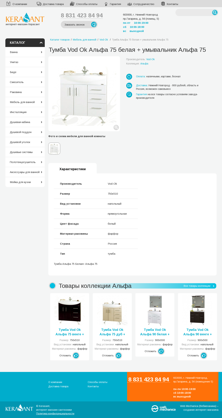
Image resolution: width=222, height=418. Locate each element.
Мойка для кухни (20, 182)
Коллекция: (137, 63)
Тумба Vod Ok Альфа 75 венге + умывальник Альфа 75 (70, 332)
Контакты (172, 4)
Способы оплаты (86, 4)
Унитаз (14, 62)
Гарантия (115, 4)
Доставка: (142, 85)
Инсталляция (18, 112)
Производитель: (140, 59)
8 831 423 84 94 (82, 15)
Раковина (16, 92)
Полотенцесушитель (23, 162)
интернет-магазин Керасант (25, 19)
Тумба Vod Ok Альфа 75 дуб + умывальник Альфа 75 (112, 332)
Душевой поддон (21, 132)
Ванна (14, 52)
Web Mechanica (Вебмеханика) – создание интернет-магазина (199, 408)
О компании (20, 4)
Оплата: (141, 76)
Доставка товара (53, 4)
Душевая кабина (20, 122)
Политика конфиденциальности (55, 413)
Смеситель (17, 82)
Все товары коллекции (197, 285)
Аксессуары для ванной (25, 172)
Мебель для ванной (22, 102)
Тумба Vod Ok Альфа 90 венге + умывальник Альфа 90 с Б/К (197, 332)
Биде (13, 72)
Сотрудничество (143, 4)
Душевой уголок (20, 142)
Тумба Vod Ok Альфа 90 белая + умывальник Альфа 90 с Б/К (155, 332)
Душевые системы (21, 152)
